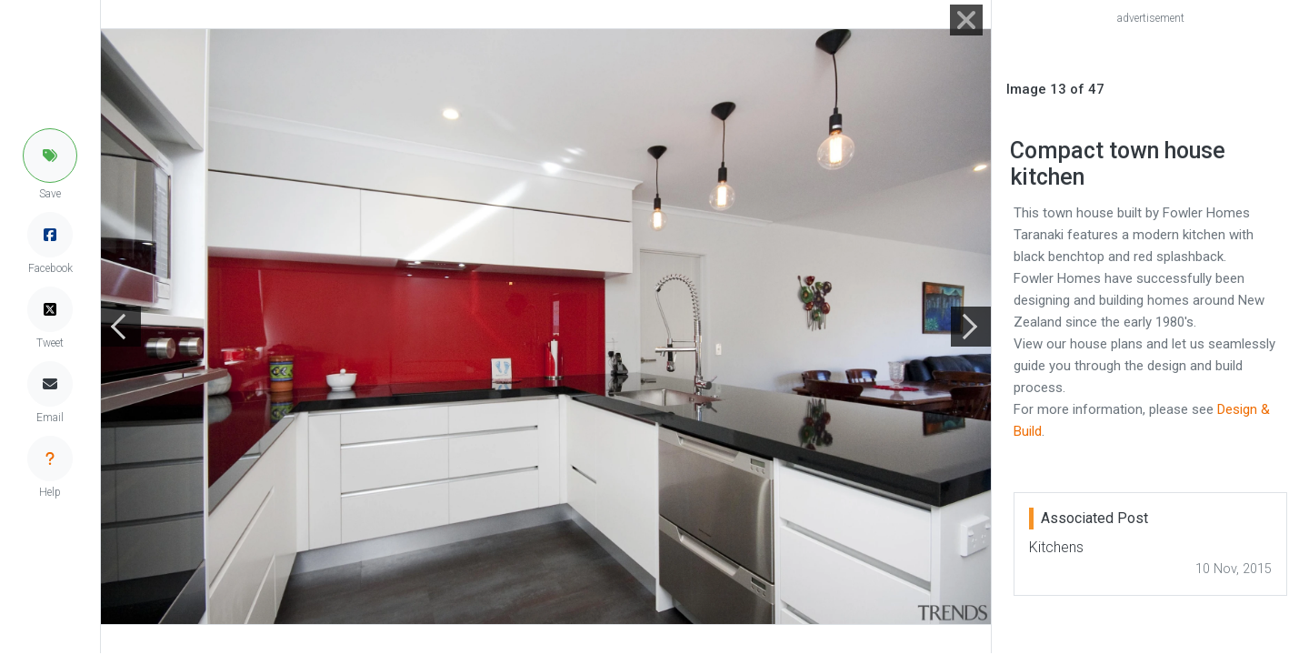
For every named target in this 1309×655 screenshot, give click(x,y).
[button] (50, 155)
